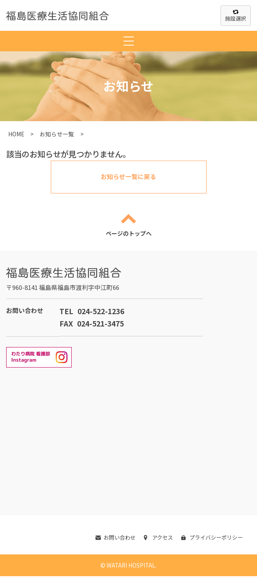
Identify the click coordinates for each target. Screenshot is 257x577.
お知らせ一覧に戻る (128, 177)
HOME (16, 134)
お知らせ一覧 (57, 134)
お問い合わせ (108, 538)
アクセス (153, 538)
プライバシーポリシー (210, 538)
